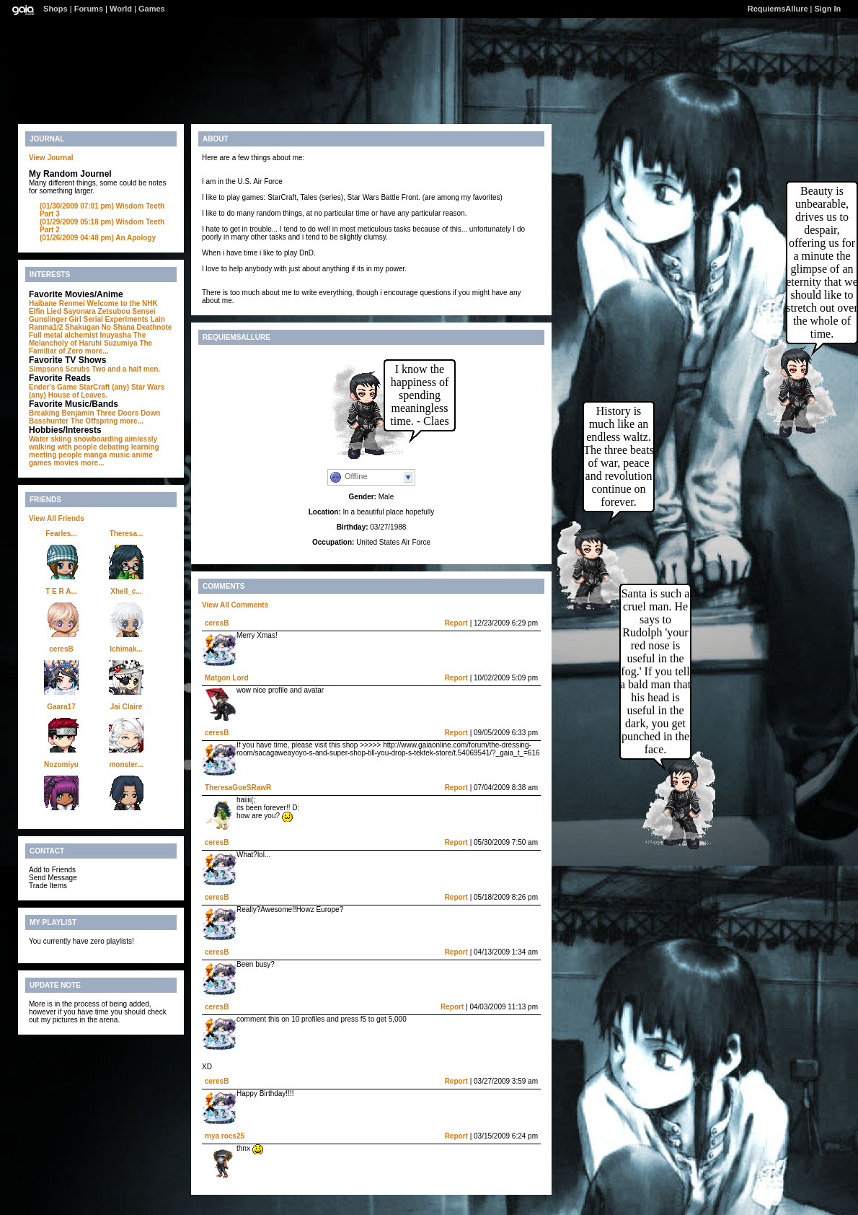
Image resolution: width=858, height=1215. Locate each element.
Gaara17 (61, 707)
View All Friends (56, 518)
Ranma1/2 (46, 327)
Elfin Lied (45, 311)
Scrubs (78, 369)
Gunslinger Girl (55, 319)
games (40, 463)
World (121, 8)
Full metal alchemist (63, 335)
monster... (126, 764)
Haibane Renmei (57, 303)
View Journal (51, 158)
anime (142, 455)
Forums (88, 8)
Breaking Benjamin (61, 413)
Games (151, 8)
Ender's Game (53, 387)
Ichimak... (126, 649)
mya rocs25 (224, 1136)
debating (114, 447)
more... (97, 351)
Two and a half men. (126, 369)
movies (65, 463)
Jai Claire (126, 707)
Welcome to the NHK (122, 303)
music (119, 455)
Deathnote (154, 327)
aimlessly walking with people (93, 443)
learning (145, 447)
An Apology (98, 238)
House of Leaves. (77, 395)
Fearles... (60, 534)
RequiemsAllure (778, 8)
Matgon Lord (227, 678)
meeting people (55, 455)
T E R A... (61, 591)
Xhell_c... (125, 591)
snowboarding (98, 439)
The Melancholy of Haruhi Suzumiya (87, 339)
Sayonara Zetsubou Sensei (109, 311)
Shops (55, 8)
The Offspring (94, 421)
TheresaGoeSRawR (238, 787)
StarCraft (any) (104, 387)
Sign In (828, 8)
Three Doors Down (128, 413)
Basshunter (48, 421)
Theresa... (126, 534)
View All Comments (235, 605)
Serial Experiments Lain (124, 319)
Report (456, 623)
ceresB (61, 649)
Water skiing (50, 439)
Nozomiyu (61, 764)
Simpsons (46, 369)
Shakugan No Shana (100, 327)
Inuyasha (115, 335)
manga (95, 455)
